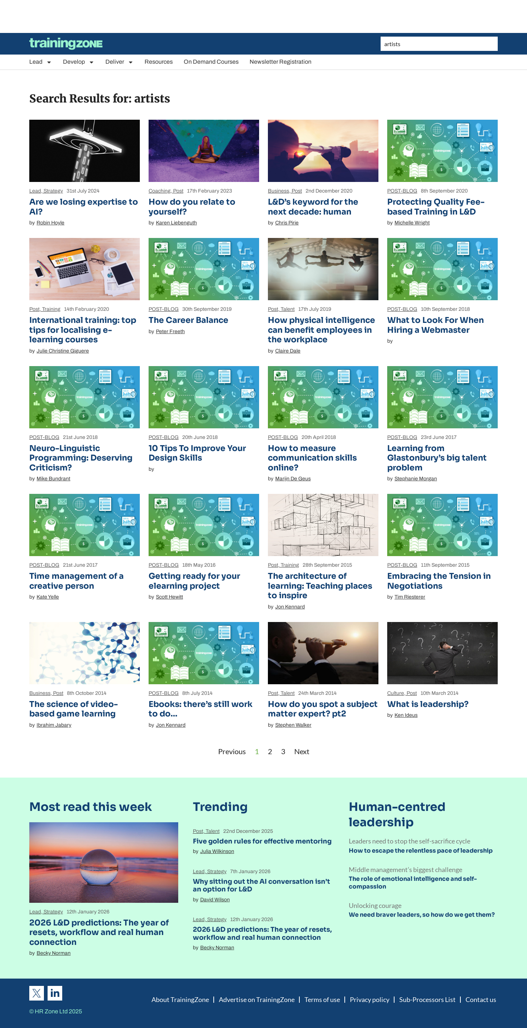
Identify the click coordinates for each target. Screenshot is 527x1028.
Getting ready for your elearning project (194, 581)
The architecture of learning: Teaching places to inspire (320, 585)
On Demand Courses (211, 62)
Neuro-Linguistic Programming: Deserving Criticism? (80, 458)
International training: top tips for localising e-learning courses (82, 329)
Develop (78, 62)
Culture (395, 693)
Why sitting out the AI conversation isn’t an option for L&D (261, 886)
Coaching (160, 191)
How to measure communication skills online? (312, 458)
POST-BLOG (402, 191)
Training (51, 309)
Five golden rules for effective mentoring (262, 841)
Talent (288, 309)
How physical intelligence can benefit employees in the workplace (321, 329)
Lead (40, 62)
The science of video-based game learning (73, 709)
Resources (159, 62)
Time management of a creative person (76, 581)
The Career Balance (188, 320)
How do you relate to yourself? (192, 206)
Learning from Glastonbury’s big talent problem (437, 458)
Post (178, 191)
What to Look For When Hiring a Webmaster (435, 325)
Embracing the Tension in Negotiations (439, 581)
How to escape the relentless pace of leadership (421, 850)
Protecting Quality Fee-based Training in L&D (436, 206)
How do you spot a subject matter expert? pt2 (323, 709)
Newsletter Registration (280, 62)
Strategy (53, 191)
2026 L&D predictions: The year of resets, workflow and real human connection (99, 932)
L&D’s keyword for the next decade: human (313, 206)
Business (278, 191)
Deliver (119, 62)
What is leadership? (427, 704)
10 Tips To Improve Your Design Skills (197, 453)
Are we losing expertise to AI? (83, 206)
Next (301, 751)
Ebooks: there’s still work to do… (201, 709)
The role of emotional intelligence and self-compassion (413, 882)
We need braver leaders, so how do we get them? (422, 915)
